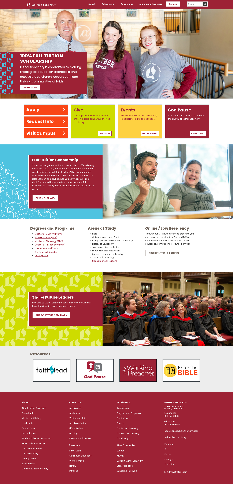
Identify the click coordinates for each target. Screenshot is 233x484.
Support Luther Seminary (130, 459)
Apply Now (74, 411)
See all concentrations (104, 259)
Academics (123, 406)
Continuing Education (46, 250)
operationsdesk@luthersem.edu (181, 429)
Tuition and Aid (77, 416)
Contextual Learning (127, 426)
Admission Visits (77, 421)
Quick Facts (28, 411)
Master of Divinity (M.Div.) (48, 232)
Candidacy (122, 437)
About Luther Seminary (34, 406)
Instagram (169, 458)
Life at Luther (76, 426)
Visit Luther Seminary (175, 436)
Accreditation (29, 432)
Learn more (35, 86)
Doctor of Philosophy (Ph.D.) (49, 243)
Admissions (75, 406)
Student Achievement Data (36, 437)
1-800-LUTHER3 (172, 423)
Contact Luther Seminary (35, 467)
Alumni (120, 454)
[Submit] (205, 4)
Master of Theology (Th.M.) (49, 239)
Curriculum (123, 416)
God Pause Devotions (80, 454)
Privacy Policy (29, 457)
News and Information (33, 442)
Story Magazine (125, 464)
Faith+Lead (75, 449)
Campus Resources (32, 447)
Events (120, 449)
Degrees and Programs (129, 411)
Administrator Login (177, 470)
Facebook (169, 442)
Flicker (167, 452)
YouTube (169, 463)
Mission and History (31, 416)
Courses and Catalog (128, 432)
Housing (73, 432)
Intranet (73, 469)
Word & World (76, 459)
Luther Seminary (41, 4)
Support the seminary (51, 314)
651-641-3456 (171, 414)
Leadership (27, 421)
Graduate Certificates (46, 246)
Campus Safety (30, 452)
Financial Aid (45, 197)
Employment (28, 462)
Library (72, 464)
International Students (81, 437)
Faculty (121, 421)
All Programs (41, 254)
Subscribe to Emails (127, 469)
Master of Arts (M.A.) (45, 236)
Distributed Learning (163, 252)
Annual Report (29, 426)
